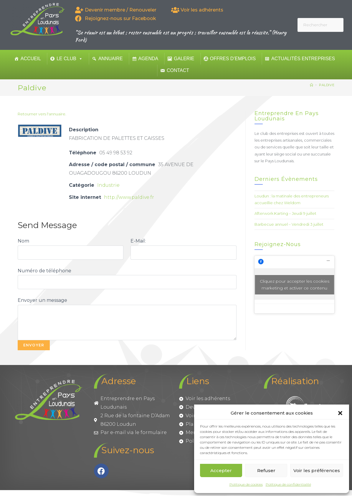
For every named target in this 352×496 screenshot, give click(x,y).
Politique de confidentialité (288, 484)
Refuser (266, 470)
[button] (340, 413)
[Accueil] (311, 85)
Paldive (326, 85)
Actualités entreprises (303, 58)
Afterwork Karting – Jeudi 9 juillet (285, 213)
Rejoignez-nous (278, 244)
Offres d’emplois (233, 58)
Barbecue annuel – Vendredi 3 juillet (289, 224)
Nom (23, 241)
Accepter (221, 470)
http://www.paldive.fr (129, 197)
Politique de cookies (246, 484)
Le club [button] (70, 58)
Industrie (108, 185)
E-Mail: (138, 241)
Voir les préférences (316, 470)
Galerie (184, 58)
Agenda (148, 58)
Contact (178, 70)
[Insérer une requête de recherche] (320, 25)
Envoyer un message (42, 300)
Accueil (31, 58)
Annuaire (110, 58)
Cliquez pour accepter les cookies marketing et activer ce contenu (294, 285)
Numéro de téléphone (44, 271)
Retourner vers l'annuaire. (42, 114)
